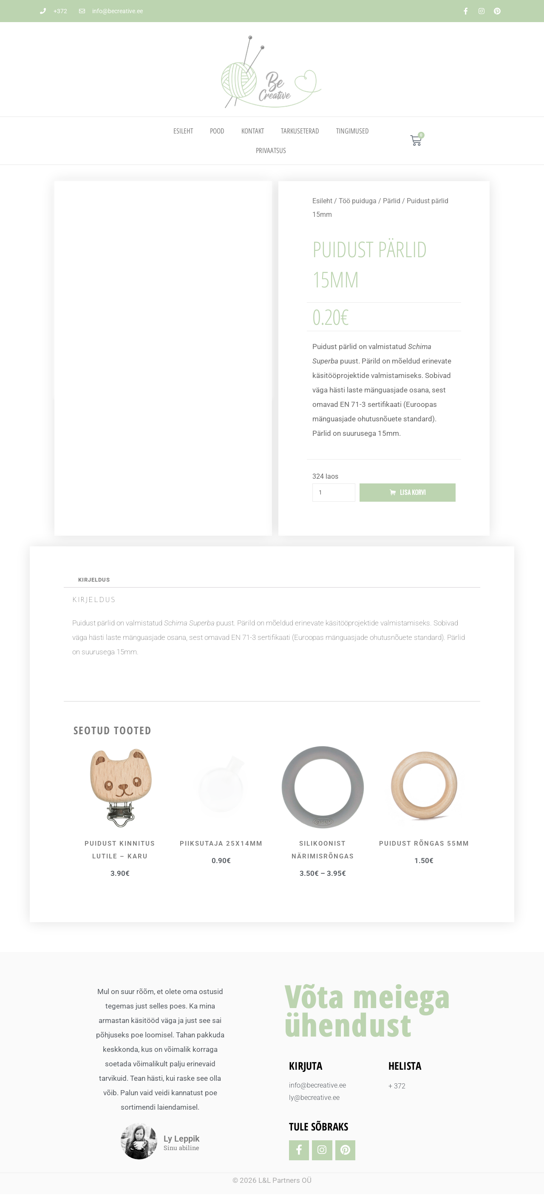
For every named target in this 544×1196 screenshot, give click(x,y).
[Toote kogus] (333, 493)
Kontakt (252, 131)
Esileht (183, 131)
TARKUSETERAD (300, 131)
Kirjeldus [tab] (95, 581)
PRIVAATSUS (271, 150)
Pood (217, 131)
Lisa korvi (413, 492)
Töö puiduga (358, 201)
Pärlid (391, 201)
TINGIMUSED (352, 131)
